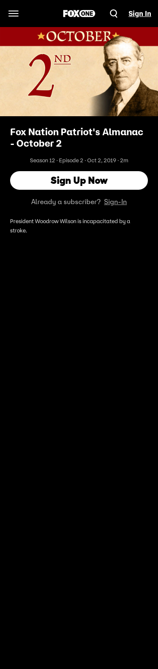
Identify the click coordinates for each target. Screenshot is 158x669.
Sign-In (115, 201)
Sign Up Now (79, 180)
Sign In (140, 13)
